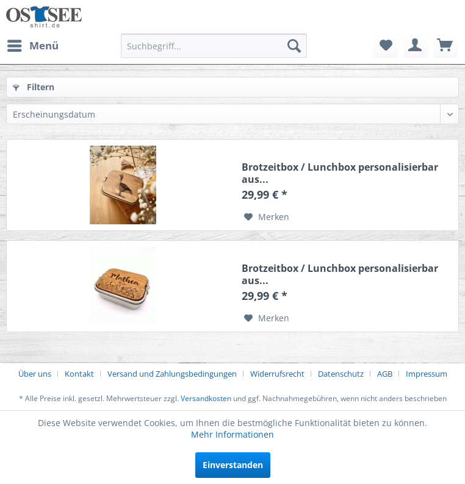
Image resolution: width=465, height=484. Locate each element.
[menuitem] (32, 46)
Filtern (33, 87)
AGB (384, 373)
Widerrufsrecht (277, 373)
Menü (33, 44)
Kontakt (79, 373)
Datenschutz (341, 373)
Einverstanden (233, 465)
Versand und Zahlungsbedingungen (172, 373)
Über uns (34, 373)
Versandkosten (206, 398)
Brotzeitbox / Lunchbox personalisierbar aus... (340, 173)
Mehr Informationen (232, 434)
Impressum (426, 373)
